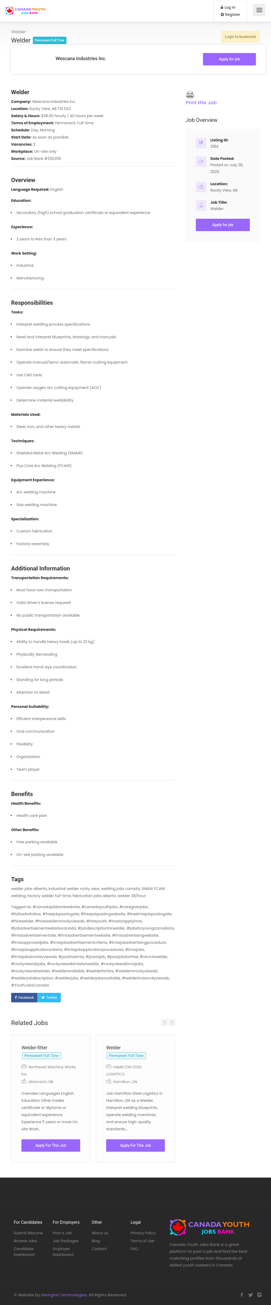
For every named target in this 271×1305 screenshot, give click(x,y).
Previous (164, 1022)
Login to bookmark (240, 37)
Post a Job (62, 1233)
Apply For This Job (50, 1145)
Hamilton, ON (125, 1081)
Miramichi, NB (41, 1081)
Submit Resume (28, 1233)
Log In (228, 7)
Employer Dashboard (63, 1251)
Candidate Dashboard (24, 1251)
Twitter (51, 997)
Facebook (26, 997)
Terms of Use (143, 1241)
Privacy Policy (143, 1233)
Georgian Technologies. (64, 1295)
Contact (99, 1248)
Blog (96, 1241)
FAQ (134, 1248)
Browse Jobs (25, 1241)
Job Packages (66, 1241)
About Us (100, 1233)
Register (230, 14)
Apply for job (229, 59)
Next (172, 1022)
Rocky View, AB (223, 190)
